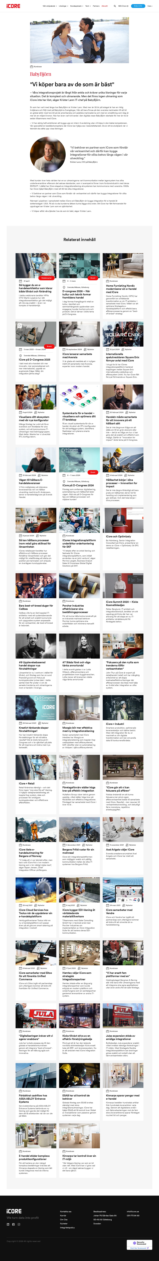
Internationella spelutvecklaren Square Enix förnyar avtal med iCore (122, 357)
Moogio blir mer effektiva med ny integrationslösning (78, 729)
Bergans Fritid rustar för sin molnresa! (78, 851)
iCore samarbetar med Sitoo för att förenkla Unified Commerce (35, 976)
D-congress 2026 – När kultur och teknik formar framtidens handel (76, 294)
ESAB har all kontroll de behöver (76, 1097)
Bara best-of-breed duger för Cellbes (36, 607)
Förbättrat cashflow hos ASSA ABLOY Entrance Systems (33, 1099)
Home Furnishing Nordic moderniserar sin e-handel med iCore (121, 289)
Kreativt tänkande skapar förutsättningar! (33, 729)
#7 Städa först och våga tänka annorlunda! (76, 664)
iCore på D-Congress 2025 (34, 359)
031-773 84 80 (133, 1215)
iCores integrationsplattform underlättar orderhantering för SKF (79, 543)
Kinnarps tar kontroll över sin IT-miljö (79, 1157)
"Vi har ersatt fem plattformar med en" (118, 974)
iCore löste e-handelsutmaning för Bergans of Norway (31, 853)
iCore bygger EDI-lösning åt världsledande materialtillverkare (78, 913)
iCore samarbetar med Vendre (119, 911)
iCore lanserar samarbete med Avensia (77, 355)
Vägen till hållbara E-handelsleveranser (31, 481)
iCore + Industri (115, 724)
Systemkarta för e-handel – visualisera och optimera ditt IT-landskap (79, 416)
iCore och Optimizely (118, 536)
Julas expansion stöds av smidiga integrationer (120, 1037)
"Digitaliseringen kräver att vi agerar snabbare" (36, 1037)
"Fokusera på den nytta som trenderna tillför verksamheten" (122, 665)
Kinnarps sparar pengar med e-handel (122, 1097)
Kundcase (38, 66)
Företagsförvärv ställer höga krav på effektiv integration (78, 789)
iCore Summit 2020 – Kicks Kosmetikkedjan (122, 603)
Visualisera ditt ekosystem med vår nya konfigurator (34, 418)
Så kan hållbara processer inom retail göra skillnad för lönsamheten (35, 543)
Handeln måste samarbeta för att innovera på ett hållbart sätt (121, 420)
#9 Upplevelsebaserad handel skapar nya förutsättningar (32, 665)
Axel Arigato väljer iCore (120, 849)
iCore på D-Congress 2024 (78, 485)
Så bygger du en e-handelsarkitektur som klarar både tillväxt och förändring (35, 288)
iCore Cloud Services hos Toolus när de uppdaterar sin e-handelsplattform (35, 913)
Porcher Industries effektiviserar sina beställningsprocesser (75, 609)
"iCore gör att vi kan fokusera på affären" (118, 789)
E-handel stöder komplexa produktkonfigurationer (34, 1157)
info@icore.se (133, 1211)
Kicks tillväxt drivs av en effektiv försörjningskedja (77, 1037)
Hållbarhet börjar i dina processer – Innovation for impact (121, 483)
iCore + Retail (26, 783)
